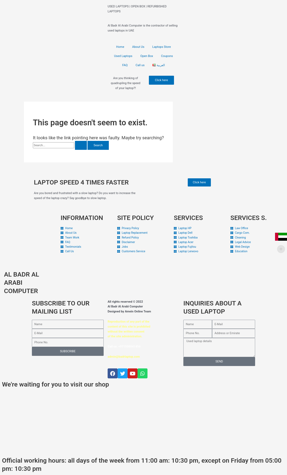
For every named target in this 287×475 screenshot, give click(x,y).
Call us (140, 65)
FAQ (125, 65)
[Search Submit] (81, 145)
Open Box (146, 56)
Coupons (167, 56)
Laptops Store (161, 47)
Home (120, 47)
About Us (138, 47)
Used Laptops (123, 56)
